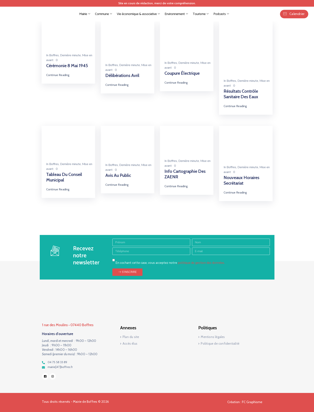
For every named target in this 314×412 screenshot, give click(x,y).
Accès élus (130, 343)
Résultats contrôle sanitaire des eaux (241, 93)
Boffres (54, 55)
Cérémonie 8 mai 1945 (67, 65)
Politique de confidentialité (220, 343)
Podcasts (221, 14)
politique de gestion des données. (201, 263)
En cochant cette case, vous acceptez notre (170, 263)
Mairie (84, 14)
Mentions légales (213, 337)
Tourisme (201, 14)
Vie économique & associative (138, 14)
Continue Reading (57, 75)
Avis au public (118, 175)
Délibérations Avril (122, 75)
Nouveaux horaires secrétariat (241, 180)
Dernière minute (70, 55)
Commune (103, 14)
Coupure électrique (182, 73)
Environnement (176, 14)
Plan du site (131, 337)
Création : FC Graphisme (244, 402)
